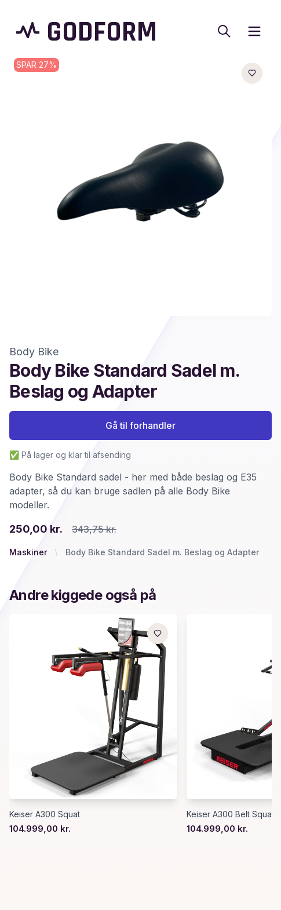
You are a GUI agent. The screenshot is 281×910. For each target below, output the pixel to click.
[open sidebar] (254, 31)
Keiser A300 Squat (44, 814)
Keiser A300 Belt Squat (230, 814)
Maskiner (28, 552)
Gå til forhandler (140, 425)
